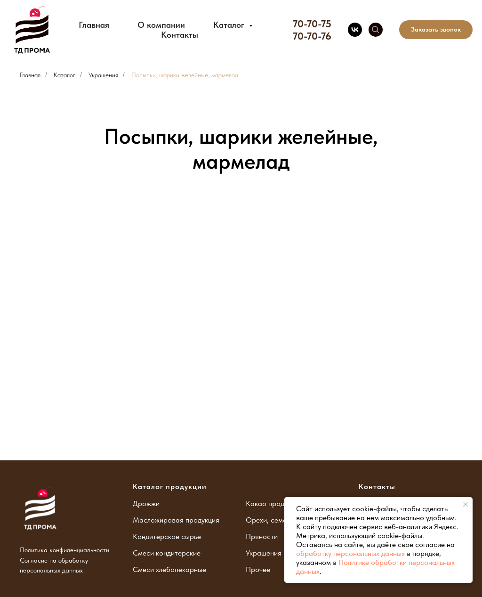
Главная (94, 25)
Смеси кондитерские (167, 552)
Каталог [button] (230, 25)
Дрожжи (146, 503)
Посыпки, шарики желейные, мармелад (184, 75)
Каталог (64, 75)
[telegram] (376, 30)
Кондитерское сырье (167, 536)
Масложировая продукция (176, 519)
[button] (436, 29)
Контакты (179, 35)
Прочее (258, 569)
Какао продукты (272, 503)
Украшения (103, 75)
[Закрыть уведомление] (465, 504)
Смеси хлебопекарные (169, 569)
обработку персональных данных (350, 553)
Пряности (262, 536)
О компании (161, 25)
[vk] (355, 30)
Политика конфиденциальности (64, 550)
